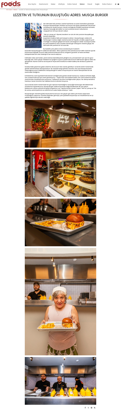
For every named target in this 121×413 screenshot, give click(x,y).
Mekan (15, 10)
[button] (115, 4)
